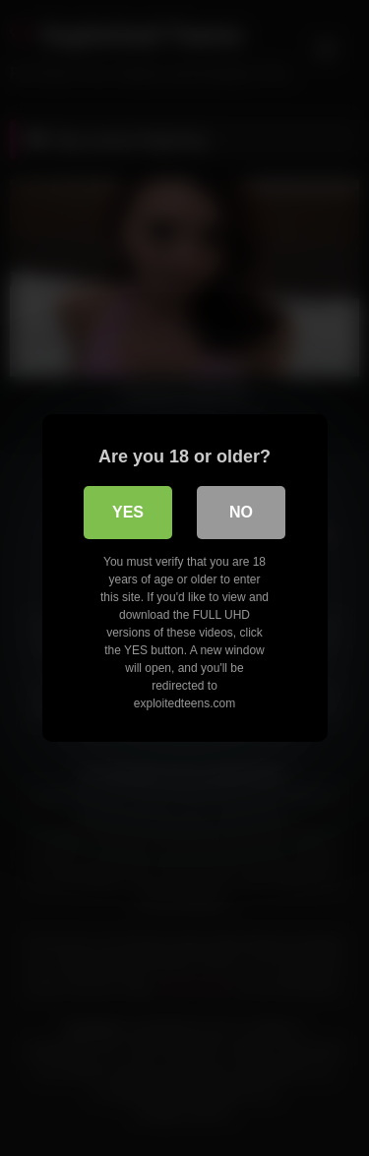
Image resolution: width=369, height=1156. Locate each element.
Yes (128, 512)
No (241, 512)
